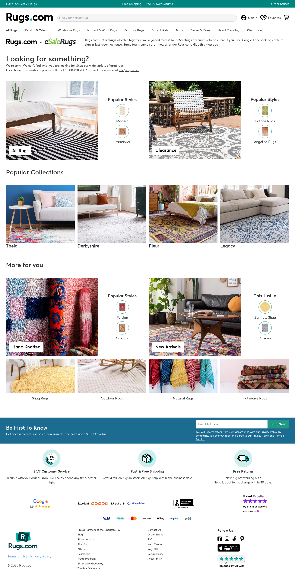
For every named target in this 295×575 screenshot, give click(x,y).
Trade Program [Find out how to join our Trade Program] (87, 558)
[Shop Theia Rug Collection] (40, 217)
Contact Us (154, 529)
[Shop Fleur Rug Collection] (183, 217)
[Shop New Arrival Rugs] (195, 317)
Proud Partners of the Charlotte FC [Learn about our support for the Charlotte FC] (99, 529)
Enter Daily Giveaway (90, 563)
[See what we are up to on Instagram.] (227, 538)
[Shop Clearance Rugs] (195, 120)
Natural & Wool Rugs (102, 30)
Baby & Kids (160, 30)
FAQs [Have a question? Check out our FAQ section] (151, 539)
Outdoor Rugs (134, 30)
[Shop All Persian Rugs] (122, 309)
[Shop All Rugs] (52, 120)
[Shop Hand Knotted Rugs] (52, 317)
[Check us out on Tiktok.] (234, 538)
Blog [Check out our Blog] (80, 534)
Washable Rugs (69, 30)
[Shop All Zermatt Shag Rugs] (265, 309)
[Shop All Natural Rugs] (183, 381)
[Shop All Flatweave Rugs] (254, 381)
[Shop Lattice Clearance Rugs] (265, 113)
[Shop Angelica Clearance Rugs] (265, 134)
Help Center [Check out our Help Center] (155, 544)
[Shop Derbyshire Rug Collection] (112, 217)
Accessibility (155, 558)
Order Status (280, 4)
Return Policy (155, 554)
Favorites (270, 17)
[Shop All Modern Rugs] (122, 113)
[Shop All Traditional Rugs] (122, 134)
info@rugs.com (129, 70)
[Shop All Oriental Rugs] (122, 330)
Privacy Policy (269, 432)
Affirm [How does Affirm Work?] (81, 549)
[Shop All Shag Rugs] (40, 381)
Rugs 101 (153, 549)
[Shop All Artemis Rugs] (265, 330)
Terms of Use (17, 556)
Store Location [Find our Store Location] (86, 539)
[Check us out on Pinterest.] (242, 538)
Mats (179, 30)
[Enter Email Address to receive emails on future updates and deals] (232, 424)
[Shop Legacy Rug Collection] (254, 217)
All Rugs (11, 30)
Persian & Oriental (37, 30)
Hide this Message (205, 44)
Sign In (249, 17)
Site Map (83, 544)
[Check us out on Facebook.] (219, 538)
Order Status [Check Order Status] (155, 534)
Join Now (278, 424)
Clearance (254, 30)
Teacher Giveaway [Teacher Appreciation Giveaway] (89, 568)
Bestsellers (84, 554)
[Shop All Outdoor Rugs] (112, 381)
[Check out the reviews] (231, 562)
